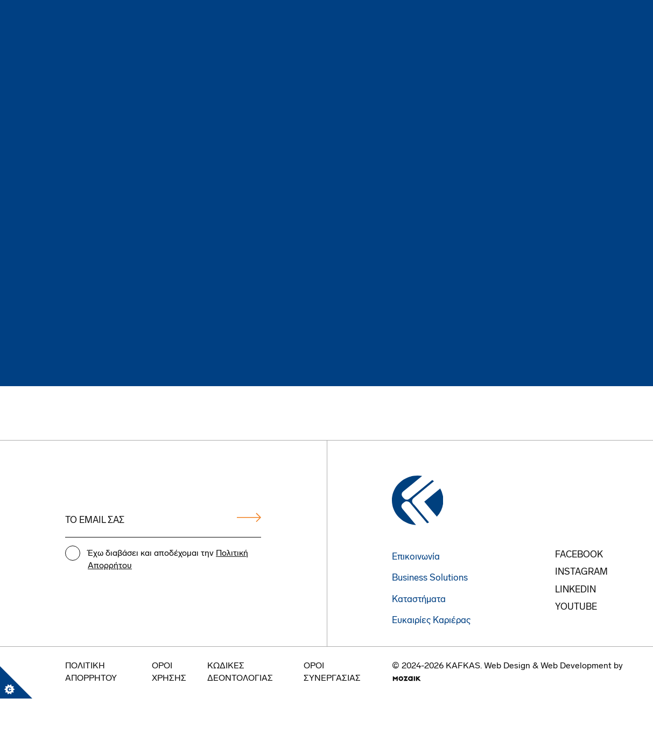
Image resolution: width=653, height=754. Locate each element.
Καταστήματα (419, 599)
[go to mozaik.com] (406, 678)
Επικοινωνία (416, 557)
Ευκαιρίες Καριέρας (431, 620)
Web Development (576, 666)
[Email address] (163, 521)
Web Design (507, 666)
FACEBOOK (579, 555)
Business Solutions (430, 578)
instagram (581, 572)
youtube (576, 607)
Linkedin (575, 590)
